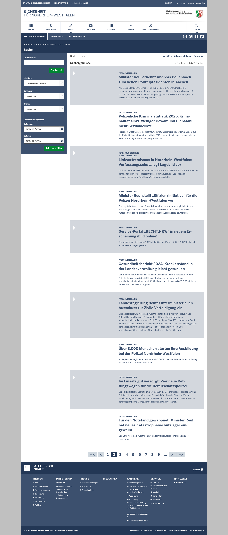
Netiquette (161, 530)
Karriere (133, 478)
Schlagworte (29, 91)
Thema (27, 104)
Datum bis (28, 136)
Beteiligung (39, 494)
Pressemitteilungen (34, 36)
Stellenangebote (136, 483)
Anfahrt (156, 492)
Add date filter (54, 148)
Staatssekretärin (65, 486)
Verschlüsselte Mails (178, 530)
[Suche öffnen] (197, 27)
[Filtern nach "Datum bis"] (41, 141)
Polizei (37, 483)
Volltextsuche (30, 58)
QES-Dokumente (197, 530)
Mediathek (110, 478)
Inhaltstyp (28, 78)
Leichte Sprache (61, 3)
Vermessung (40, 501)
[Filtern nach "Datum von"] (41, 129)
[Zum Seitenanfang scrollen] (222, 529)
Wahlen (38, 505)
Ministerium (64, 478)
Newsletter (157, 496)
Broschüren (157, 499)
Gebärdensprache (80, 3)
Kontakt (168, 3)
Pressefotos (56, 36)
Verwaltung (39, 497)
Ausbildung (133, 496)
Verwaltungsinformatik (138, 520)
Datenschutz (148, 530)
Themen (38, 478)
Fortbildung (133, 499)
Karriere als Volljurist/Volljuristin (135, 490)
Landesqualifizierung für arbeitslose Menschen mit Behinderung (137, 505)
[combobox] (44, 83)
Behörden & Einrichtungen (62, 496)
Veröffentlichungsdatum (34, 120)
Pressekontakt (77, 36)
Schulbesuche (158, 503)
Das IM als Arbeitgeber (138, 486)
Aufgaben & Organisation (62, 490)
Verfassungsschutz (42, 490)
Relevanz (199, 56)
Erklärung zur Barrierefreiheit (36, 3)
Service (155, 478)
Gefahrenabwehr (41, 486)
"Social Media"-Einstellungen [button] (190, 3)
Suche (54, 70)
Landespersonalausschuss (137, 515)
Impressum (134, 530)
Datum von (28, 124)
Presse (84, 478)
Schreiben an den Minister (158, 487)
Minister (61, 483)
